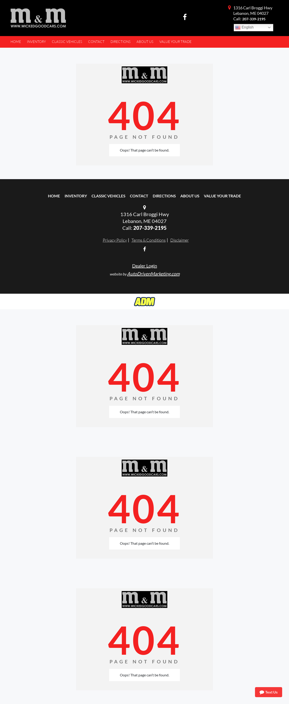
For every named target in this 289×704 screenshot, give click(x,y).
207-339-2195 (253, 19)
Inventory (76, 196)
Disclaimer (179, 240)
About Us (189, 196)
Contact (139, 196)
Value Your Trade (222, 196)
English (244, 27)
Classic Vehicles (108, 196)
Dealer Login (144, 265)
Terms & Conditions (148, 240)
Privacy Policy (115, 240)
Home (54, 196)
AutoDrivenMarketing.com (153, 273)
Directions (164, 196)
